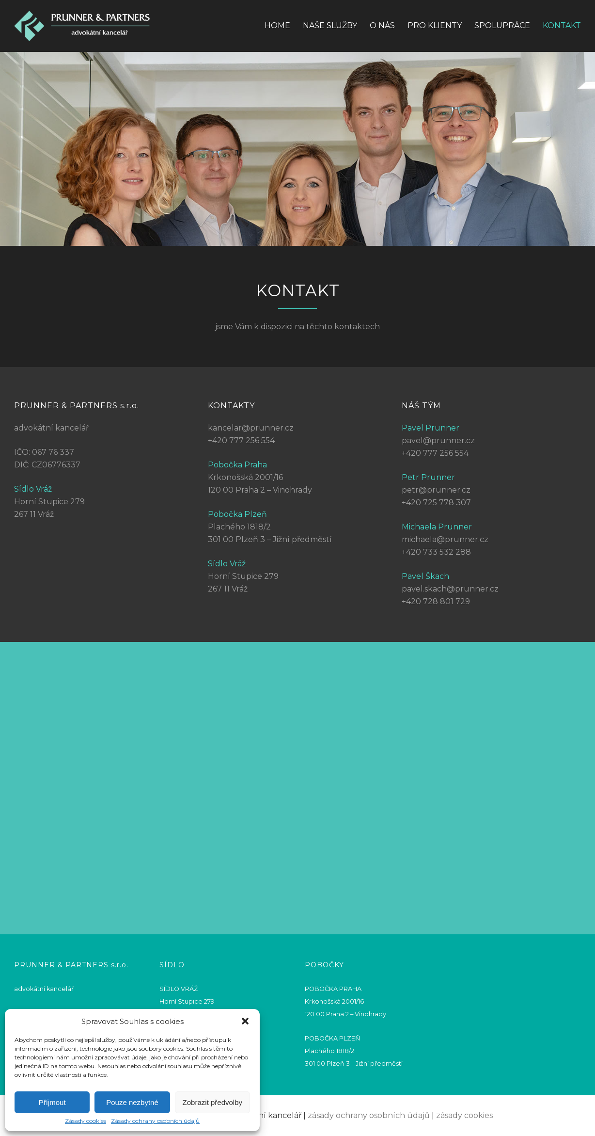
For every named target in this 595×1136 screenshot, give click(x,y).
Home (277, 25)
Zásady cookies (85, 1121)
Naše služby (330, 25)
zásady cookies (464, 1115)
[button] (245, 1021)
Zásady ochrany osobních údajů (155, 1121)
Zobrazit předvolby (212, 1102)
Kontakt (562, 25)
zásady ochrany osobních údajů (369, 1115)
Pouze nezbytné (132, 1102)
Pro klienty (434, 25)
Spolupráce (502, 25)
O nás (382, 25)
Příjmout (52, 1102)
